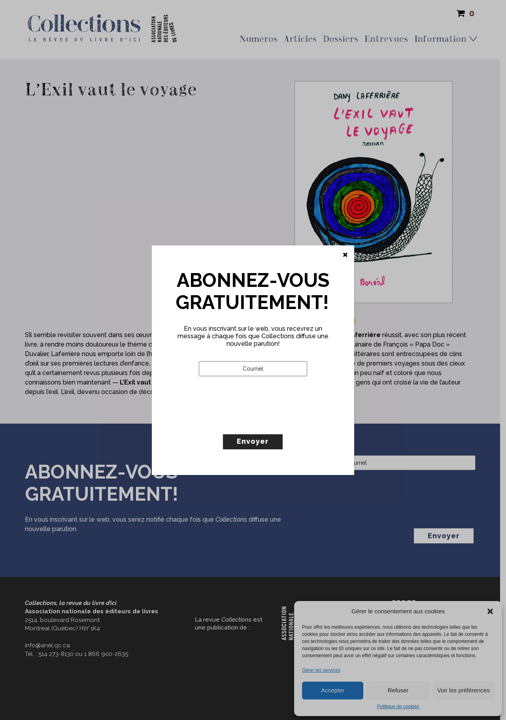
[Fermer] (345, 254)
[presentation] (259, 421)
